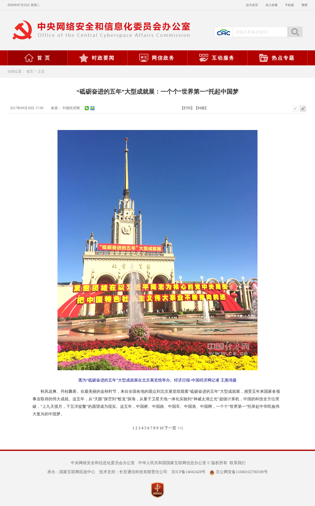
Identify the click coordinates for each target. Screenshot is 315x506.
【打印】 (187, 108)
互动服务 (217, 57)
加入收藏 (272, 5)
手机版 (289, 5)
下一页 (170, 428)
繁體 (305, 5)
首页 (29, 71)
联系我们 (238, 463)
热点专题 (277, 57)
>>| (179, 428)
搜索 (294, 32)
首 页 (37, 57)
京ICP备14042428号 (188, 472)
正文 (41, 71)
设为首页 (252, 5)
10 (161, 428)
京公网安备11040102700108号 (239, 472)
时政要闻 (97, 57)
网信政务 (157, 57)
